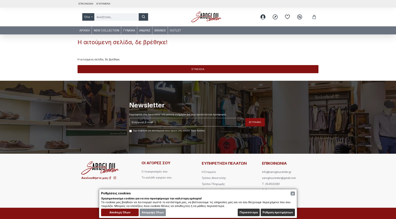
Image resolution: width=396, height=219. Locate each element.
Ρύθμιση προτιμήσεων (278, 212)
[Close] (293, 193)
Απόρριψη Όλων (153, 212)
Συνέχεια (198, 69)
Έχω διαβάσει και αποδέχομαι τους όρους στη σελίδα (167, 130)
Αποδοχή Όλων (120, 212)
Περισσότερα (249, 212)
